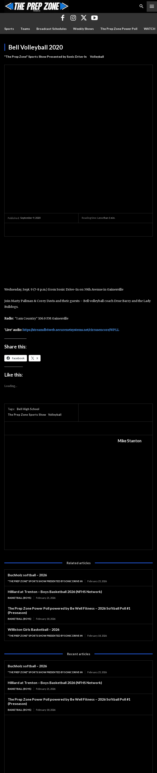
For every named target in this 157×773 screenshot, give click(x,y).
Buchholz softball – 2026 (27, 490)
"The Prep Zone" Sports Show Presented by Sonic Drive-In (45, 56)
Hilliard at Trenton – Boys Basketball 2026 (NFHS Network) (55, 507)
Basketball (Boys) (19, 513)
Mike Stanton (129, 356)
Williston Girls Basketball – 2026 (33, 545)
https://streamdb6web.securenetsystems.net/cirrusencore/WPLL (71, 245)
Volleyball (97, 56)
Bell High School (28, 324)
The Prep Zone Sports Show (27, 330)
